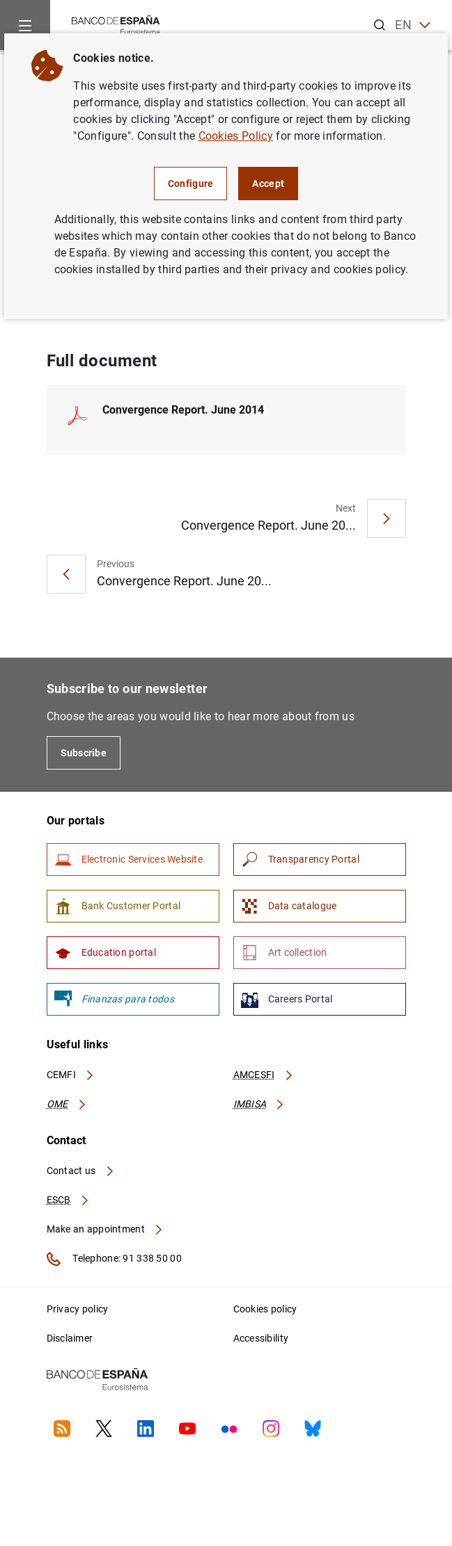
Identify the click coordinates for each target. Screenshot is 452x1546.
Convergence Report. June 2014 (183, 409)
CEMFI (71, 1074)
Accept (268, 183)
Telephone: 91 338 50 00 (114, 1259)
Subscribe (84, 752)
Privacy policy (78, 1309)
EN (412, 25)
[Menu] (25, 25)
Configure (191, 183)
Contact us (81, 1170)
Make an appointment (105, 1229)
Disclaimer (70, 1338)
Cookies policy (265, 1309)
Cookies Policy (235, 136)
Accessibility (261, 1338)
